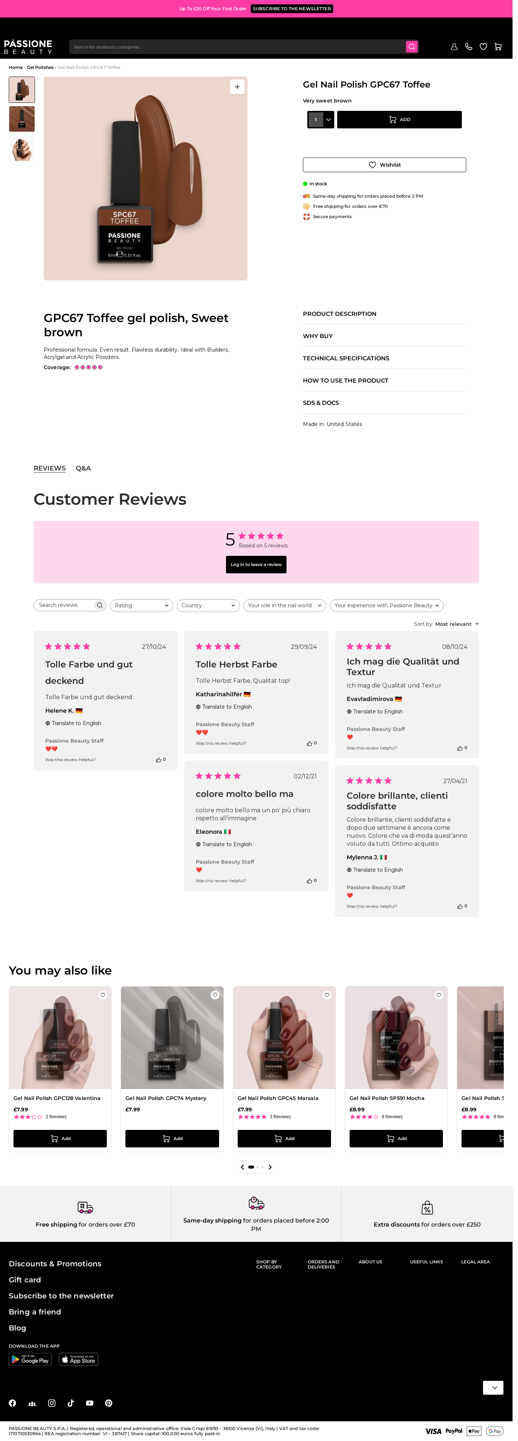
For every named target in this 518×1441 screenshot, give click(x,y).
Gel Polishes (40, 67)
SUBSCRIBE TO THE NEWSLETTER (292, 7)
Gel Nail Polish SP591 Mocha (387, 1098)
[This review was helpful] (158, 759)
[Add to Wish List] (384, 156)
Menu (21, 50)
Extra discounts (397, 1224)
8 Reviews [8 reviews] (392, 1116)
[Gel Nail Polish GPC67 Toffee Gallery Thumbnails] (22, 119)
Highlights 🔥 (59, 50)
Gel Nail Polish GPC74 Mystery (165, 1098)
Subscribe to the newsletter (61, 1295)
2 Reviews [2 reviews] (56, 1116)
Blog (376, 50)
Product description (340, 314)
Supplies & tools (279, 50)
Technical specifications (346, 358)
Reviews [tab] (50, 468)
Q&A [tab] (83, 468)
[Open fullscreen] (237, 87)
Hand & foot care (323, 50)
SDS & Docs (321, 403)
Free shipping (56, 1224)
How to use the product (346, 381)
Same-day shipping (212, 1220)
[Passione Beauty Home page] (32, 27)
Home (16, 67)
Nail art (247, 50)
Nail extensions (132, 50)
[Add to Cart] (399, 135)
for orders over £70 (106, 1224)
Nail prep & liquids (211, 50)
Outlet (357, 50)
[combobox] (247, 27)
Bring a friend (35, 1312)
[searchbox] (63, 605)
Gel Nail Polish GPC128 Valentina (57, 1098)
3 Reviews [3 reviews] (280, 1116)
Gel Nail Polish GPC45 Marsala (278, 1098)
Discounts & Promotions (55, 1263)
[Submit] (412, 27)
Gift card (25, 1279)
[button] (242, 1167)
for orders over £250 (450, 1224)
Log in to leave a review (256, 564)
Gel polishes (95, 50)
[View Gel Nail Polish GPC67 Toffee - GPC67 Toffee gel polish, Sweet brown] (22, 90)
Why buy (318, 336)
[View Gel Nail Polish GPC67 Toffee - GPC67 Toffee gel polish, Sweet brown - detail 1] (22, 119)
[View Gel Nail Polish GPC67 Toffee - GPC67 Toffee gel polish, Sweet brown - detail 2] (22, 148)
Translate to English (73, 723)
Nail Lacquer (170, 50)
